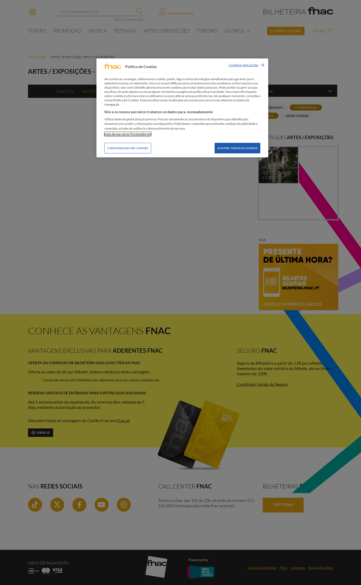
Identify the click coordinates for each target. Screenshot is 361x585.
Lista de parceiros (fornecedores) (127, 134)
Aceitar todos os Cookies (237, 148)
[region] (182, 107)
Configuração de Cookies (127, 148)
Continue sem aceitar (243, 65)
